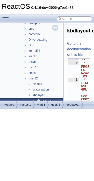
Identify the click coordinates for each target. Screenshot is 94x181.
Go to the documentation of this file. (79, 49)
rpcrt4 (32, 67)
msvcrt (33, 62)
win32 (41, 104)
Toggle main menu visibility (7, 16)
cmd (31, 28)
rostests (25, 104)
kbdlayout (39, 95)
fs (30, 45)
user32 (33, 78)
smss (32, 73)
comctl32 (35, 34)
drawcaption (41, 89)
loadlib (33, 56)
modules (8, 104)
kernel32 (34, 51)
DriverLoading (38, 39)
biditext (37, 84)
